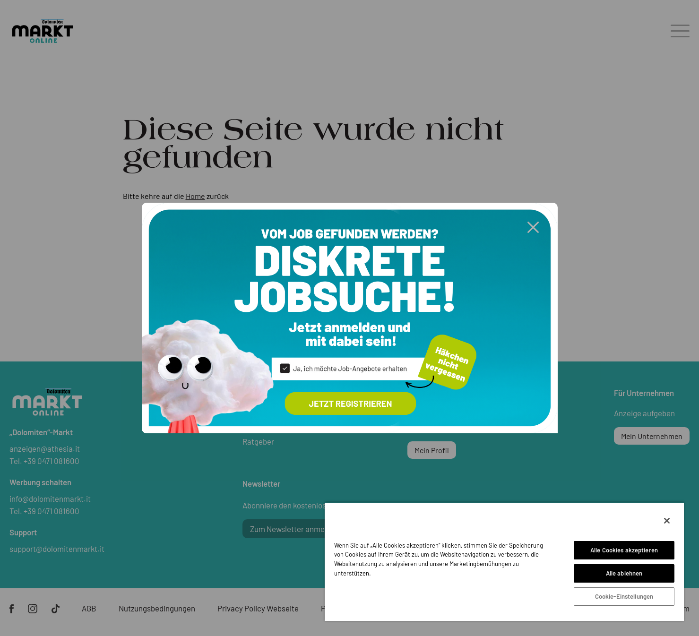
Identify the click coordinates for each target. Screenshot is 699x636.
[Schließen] (666, 520)
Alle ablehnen (624, 573)
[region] (504, 561)
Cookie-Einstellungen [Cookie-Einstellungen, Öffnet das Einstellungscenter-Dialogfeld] (624, 596)
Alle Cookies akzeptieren (624, 550)
